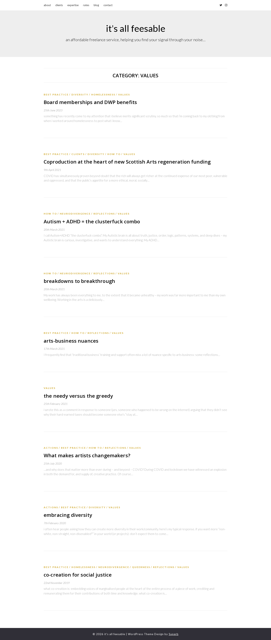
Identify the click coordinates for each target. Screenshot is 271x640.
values (124, 94)
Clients (78, 154)
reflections (104, 213)
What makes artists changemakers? (86, 455)
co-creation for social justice (77, 574)
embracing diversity (67, 514)
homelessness (103, 94)
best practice (56, 94)
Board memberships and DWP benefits (89, 102)
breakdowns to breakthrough (79, 281)
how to (114, 154)
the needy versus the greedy (78, 395)
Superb (174, 633)
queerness (141, 566)
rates (86, 5)
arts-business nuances (71, 340)
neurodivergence (75, 213)
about (47, 5)
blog (96, 5)
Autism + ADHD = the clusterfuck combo (91, 221)
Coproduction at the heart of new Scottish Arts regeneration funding (126, 161)
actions (51, 447)
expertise (73, 5)
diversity (79, 94)
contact (107, 5)
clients (59, 5)
